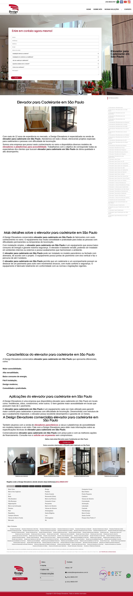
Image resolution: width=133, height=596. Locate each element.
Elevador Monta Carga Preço (19, 542)
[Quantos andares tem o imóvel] (55, 63)
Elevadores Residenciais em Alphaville (116, 120)
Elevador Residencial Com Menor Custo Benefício (71, 542)
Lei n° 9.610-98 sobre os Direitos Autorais (107, 551)
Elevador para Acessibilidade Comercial (113, 539)
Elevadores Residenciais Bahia (117, 145)
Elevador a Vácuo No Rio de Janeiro (119, 197)
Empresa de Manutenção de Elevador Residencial (22, 544)
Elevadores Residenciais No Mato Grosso (118, 143)
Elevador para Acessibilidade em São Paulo (17, 540)
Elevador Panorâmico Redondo (117, 193)
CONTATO (127, 9)
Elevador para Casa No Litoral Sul (118, 176)
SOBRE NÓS (97, 9)
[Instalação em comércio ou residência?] (55, 57)
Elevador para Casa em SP (116, 161)
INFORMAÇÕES (113, 98)
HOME (88, 9)
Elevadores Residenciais (116, 107)
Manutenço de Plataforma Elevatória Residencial (109, 542)
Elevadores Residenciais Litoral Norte (117, 132)
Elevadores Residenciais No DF (118, 140)
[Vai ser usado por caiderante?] (55, 60)
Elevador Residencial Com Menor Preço (50, 542)
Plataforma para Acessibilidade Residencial (50, 540)
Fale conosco (20, 578)
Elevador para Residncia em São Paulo (117, 216)
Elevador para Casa (114, 159)
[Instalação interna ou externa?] (55, 53)
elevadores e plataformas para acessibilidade (24, 147)
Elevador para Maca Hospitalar (63, 544)
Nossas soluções (47, 574)
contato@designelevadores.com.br (76, 572)
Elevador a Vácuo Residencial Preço (119, 184)
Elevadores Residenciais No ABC (118, 126)
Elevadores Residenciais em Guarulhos (116, 113)
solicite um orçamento (45, 435)
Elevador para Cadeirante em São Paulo (118, 213)
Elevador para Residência (79, 539)
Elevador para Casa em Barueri (118, 172)
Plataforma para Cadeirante (117, 205)
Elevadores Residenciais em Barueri (119, 122)
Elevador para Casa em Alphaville (118, 170)
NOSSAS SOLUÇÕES (112, 9)
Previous (5, 462)
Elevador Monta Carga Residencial (118, 540)
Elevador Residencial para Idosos (118, 152)
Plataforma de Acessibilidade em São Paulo (117, 202)
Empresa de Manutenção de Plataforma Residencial (45, 544)
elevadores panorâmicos (46, 425)
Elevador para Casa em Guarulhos (118, 163)
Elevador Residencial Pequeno (117, 149)
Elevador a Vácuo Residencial (117, 182)
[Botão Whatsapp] (128, 577)
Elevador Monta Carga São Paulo (34, 542)
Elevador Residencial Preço (117, 147)
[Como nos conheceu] (55, 67)
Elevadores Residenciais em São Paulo (117, 110)
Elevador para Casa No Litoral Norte (119, 178)
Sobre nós (45, 570)
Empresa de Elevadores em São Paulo (95, 544)
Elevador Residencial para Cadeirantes (116, 157)
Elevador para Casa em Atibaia (117, 180)
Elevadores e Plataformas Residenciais (92, 545)
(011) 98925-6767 (111, 1)
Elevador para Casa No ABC (117, 167)
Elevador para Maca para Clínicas (79, 544)
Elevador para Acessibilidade (66, 539)
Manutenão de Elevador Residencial (90, 542)
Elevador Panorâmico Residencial (118, 191)
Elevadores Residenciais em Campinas (116, 116)
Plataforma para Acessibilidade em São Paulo (89, 540)
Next (128, 462)
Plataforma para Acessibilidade (33, 540)
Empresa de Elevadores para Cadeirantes (57, 545)
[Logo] (19, 572)
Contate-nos (66, 442)
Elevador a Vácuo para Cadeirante (118, 187)
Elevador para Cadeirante (116, 210)
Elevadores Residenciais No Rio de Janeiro (118, 138)
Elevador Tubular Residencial (117, 195)
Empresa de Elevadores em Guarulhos (113, 544)
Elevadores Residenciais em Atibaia (119, 135)
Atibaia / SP (68, 567)
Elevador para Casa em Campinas (118, 165)
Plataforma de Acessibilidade (117, 199)
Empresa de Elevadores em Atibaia (40, 545)
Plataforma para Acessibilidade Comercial (69, 540)
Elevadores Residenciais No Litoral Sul (118, 129)
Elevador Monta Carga (105, 540)
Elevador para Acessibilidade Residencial (94, 539)
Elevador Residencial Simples (117, 154)
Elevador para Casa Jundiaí (117, 174)
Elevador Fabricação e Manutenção (75, 545)
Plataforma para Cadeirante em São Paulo (118, 208)
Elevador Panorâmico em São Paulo (119, 189)
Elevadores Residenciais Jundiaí (118, 124)
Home (43, 565)
